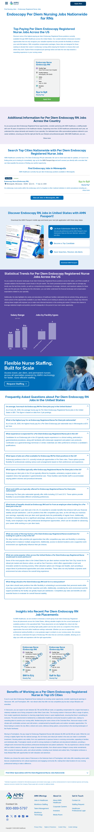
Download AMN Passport (69, 262)
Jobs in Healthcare (41, 800)
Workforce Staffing (41, 804)
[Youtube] (27, 816)
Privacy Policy (38, 827)
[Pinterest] (19, 816)
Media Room (58, 814)
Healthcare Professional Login (79, 809)
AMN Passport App (48, 160)
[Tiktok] (23, 816)
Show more (47, 138)
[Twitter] (11, 816)
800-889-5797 (17, 808)
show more (86, 190)
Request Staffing (15, 383)
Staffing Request (78, 804)
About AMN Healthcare (57, 801)
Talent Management (41, 808)
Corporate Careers (60, 806)
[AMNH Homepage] (14, 3)
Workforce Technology (38, 813)
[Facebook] (7, 816)
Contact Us (76, 800)
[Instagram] (7, 819)
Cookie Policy (62, 827)
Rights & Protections (50, 827)
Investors (56, 810)
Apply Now (77, 4)
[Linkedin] (15, 816)
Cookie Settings (72, 827)
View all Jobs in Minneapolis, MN (47, 198)
